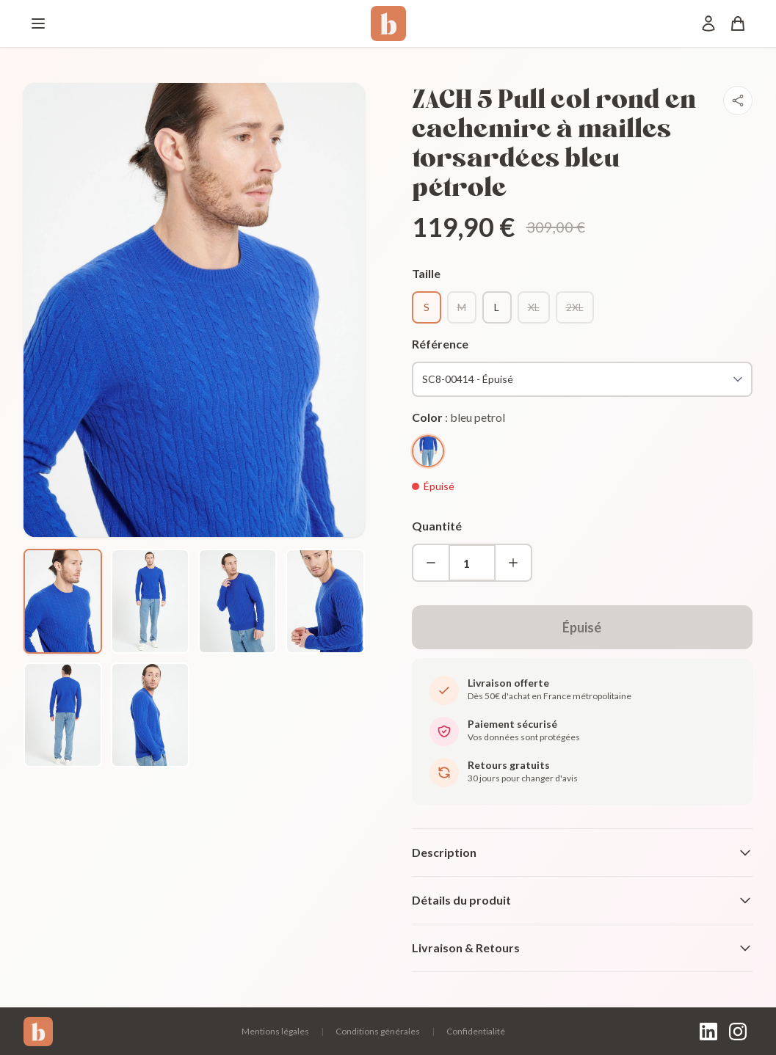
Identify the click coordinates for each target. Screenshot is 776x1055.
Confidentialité (475, 1031)
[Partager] (738, 100)
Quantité (437, 526)
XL (534, 307)
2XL (575, 307)
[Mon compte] (708, 23)
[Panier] (738, 23)
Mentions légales (275, 1031)
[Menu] (38, 23)
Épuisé (581, 627)
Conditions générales (378, 1031)
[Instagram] (738, 1031)
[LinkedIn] (708, 1031)
